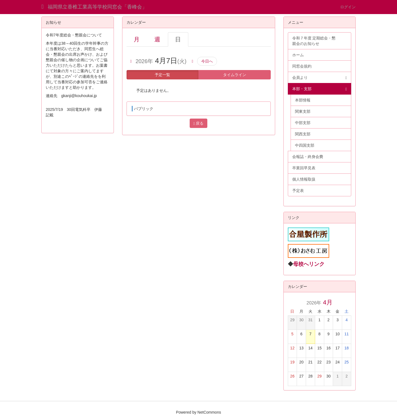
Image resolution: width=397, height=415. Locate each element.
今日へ (207, 61)
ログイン (348, 7)
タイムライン (234, 75)
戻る (198, 123)
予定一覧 (162, 75)
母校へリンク (308, 264)
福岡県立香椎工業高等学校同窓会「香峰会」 (97, 7)
